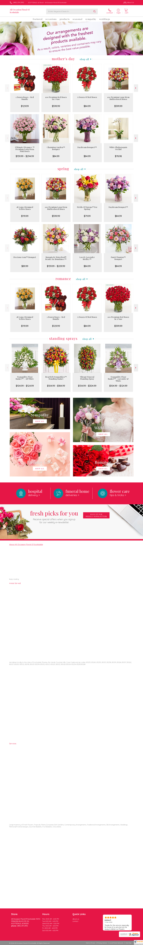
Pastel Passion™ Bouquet (118, 258)
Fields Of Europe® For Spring (87, 208)
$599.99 (56, 106)
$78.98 (118, 156)
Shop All (84, 59)
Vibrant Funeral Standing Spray (87, 378)
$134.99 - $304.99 (87, 385)
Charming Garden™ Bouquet (56, 148)
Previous (7, 88)
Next (136, 88)
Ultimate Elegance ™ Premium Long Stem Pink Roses (25, 149)
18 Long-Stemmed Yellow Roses (24, 208)
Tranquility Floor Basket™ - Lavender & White (118, 379)
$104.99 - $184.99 (56, 385)
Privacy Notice (102, 943)
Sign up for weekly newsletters (96, 515)
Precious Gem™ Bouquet (25, 257)
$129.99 (25, 106)
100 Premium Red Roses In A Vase (56, 98)
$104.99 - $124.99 (25, 385)
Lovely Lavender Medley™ (87, 258)
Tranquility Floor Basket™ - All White (25, 378)
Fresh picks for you (54, 516)
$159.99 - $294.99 (25, 156)
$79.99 (87, 215)
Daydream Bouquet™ (87, 147)
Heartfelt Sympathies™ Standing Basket (56, 378)
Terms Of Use (90, 943)
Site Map (128, 943)
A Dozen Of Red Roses (87, 97)
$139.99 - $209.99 (56, 266)
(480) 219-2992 (18, 2)
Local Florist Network (116, 943)
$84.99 (87, 106)
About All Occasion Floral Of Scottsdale (26, 544)
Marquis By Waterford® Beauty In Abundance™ (56, 258)
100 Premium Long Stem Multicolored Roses (118, 98)
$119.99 (24, 215)
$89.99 (24, 266)
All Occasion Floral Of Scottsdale (20, 11)
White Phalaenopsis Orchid (118, 148)
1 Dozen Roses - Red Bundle (25, 98)
